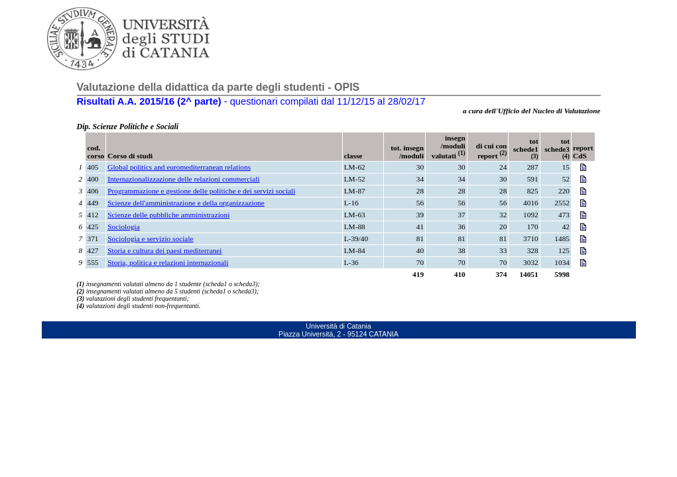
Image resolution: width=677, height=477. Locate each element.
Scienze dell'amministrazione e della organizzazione (185, 203)
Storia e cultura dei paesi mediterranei (164, 250)
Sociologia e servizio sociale (150, 238)
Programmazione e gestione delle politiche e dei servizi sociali (201, 191)
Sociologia (123, 227)
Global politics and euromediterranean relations (179, 167)
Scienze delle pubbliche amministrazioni (168, 215)
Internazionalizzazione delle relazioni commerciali (183, 179)
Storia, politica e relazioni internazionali (167, 262)
